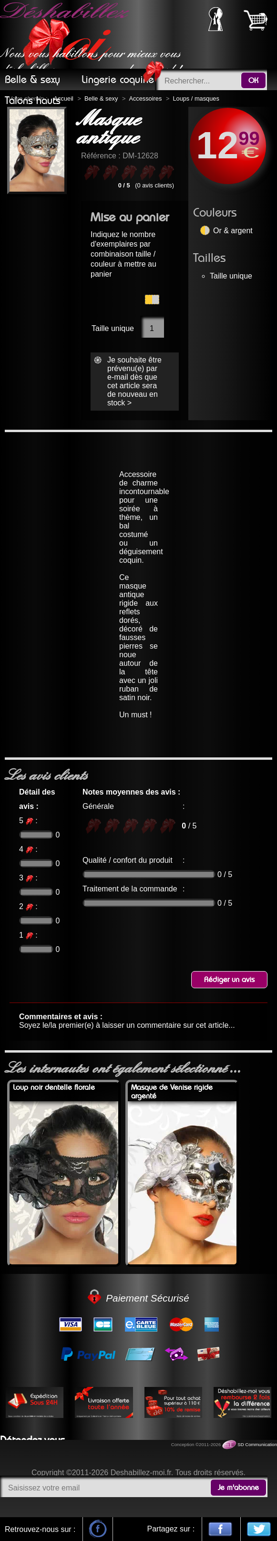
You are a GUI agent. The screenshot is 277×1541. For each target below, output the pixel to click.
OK (253, 80)
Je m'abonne (238, 1487)
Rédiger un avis (229, 979)
